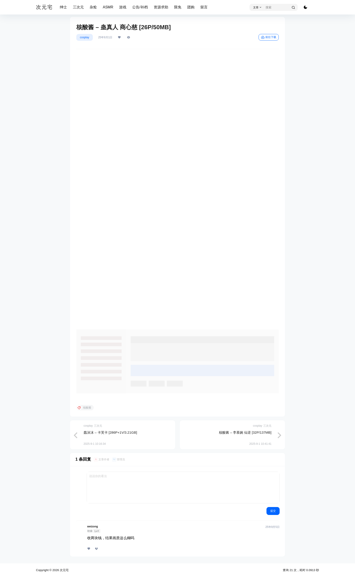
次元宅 (64, 570)
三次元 (78, 7)
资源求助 (161, 7)
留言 (204, 7)
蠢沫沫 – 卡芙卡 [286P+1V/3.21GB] (110, 432)
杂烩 (93, 7)
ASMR (108, 7)
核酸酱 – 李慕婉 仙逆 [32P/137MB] (245, 432)
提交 (273, 510)
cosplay (84, 37)
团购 (190, 7)
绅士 (63, 7)
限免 (177, 7)
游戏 (122, 7)
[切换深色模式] (305, 7)
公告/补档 (140, 7)
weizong (92, 526)
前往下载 (268, 37)
